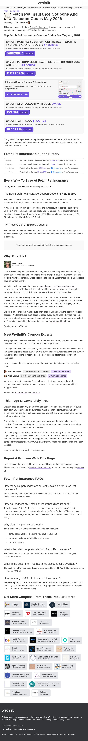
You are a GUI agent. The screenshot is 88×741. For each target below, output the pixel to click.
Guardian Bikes (54, 214)
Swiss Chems (27, 214)
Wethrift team (34, 142)
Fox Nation (67, 214)
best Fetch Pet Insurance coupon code (25, 199)
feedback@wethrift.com (40, 467)
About (4, 734)
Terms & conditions (67, 734)
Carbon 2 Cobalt (32, 217)
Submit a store (39, 734)
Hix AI (76, 214)
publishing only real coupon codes (42, 303)
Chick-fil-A (8, 211)
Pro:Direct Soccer (12, 214)
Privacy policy (52, 734)
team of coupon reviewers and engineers (57, 286)
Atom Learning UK (12, 217)
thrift (44, 3)
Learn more (78, 8)
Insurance (14, 11)
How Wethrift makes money (12, 725)
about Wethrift (21, 326)
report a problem (57, 321)
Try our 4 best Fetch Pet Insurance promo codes (29, 186)
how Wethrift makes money (33, 450)
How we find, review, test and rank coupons (18, 729)
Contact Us (12, 734)
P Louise (22, 211)
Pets (6, 11)
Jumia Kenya (72, 208)
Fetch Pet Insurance (39, 27)
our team (36, 392)
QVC (44, 214)
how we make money (28, 307)
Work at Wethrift (25, 734)
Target (37, 214)
